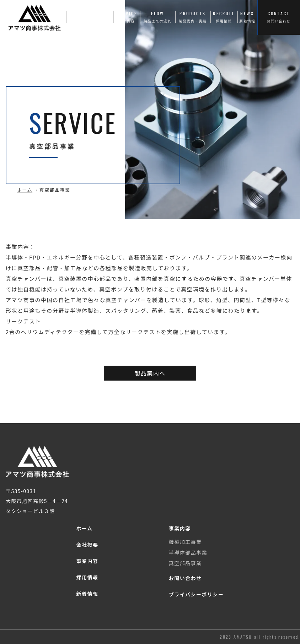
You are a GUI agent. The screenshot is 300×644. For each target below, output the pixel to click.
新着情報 (87, 593)
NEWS (247, 16)
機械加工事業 (185, 541)
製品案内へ (150, 373)
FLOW (157, 16)
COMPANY (99, 16)
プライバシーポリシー (196, 594)
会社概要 (87, 544)
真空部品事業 (185, 563)
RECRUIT (223, 16)
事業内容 (87, 560)
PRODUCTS (192, 16)
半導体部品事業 (188, 552)
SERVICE (126, 16)
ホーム (24, 189)
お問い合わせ (185, 578)
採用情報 (87, 577)
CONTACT (278, 16)
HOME (75, 16)
